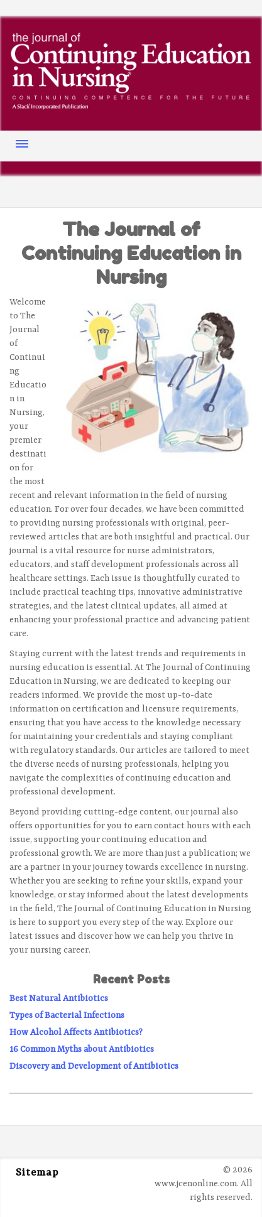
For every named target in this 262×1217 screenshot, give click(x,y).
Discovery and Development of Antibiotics (93, 1066)
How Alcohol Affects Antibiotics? (76, 1032)
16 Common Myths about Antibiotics (81, 1049)
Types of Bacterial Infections (66, 1015)
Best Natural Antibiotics (58, 998)
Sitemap (37, 1173)
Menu (22, 143)
